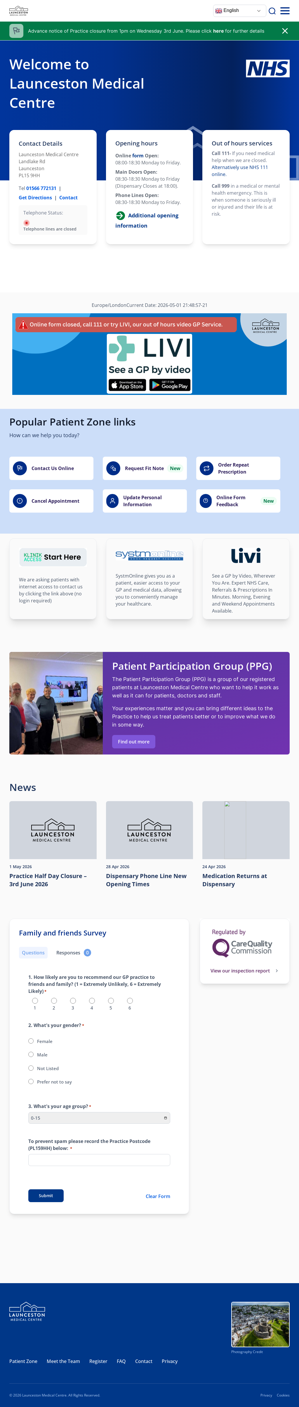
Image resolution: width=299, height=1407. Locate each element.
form (137, 155)
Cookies (283, 1395)
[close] (285, 31)
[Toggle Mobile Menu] (285, 10)
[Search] (272, 10)
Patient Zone (23, 1361)
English (227, 10)
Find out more (134, 741)
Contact (68, 197)
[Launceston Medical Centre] (18, 11)
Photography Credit (247, 1351)
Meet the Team (63, 1361)
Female (45, 1041)
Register (98, 1361)
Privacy (170, 1361)
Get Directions (35, 197)
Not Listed (48, 1068)
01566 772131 (41, 188)
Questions (33, 952)
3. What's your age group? (59, 1106)
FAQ (121, 1361)
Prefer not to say (54, 1082)
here (218, 31)
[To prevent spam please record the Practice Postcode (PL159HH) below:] (99, 1160)
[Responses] (73, 952)
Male (42, 1055)
